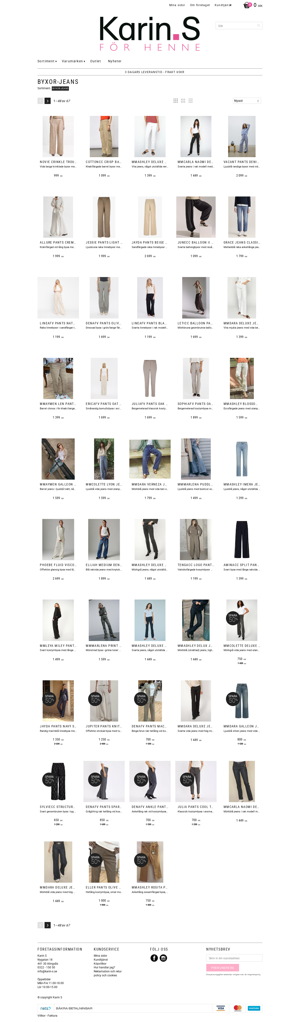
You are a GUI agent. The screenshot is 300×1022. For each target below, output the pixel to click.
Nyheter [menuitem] (115, 61)
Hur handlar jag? (104, 967)
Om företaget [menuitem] (200, 5)
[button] (175, 101)
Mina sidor (100, 955)
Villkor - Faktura (47, 1015)
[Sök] (258, 25)
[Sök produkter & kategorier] (239, 25)
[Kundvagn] (251, 5)
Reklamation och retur (108, 971)
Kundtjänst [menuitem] (223, 5)
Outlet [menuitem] (95, 61)
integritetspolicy (254, 974)
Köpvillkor (100, 963)
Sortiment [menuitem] (46, 61)
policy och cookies (105, 975)
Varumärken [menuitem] (72, 61)
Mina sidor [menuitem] (177, 5)
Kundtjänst (101, 959)
